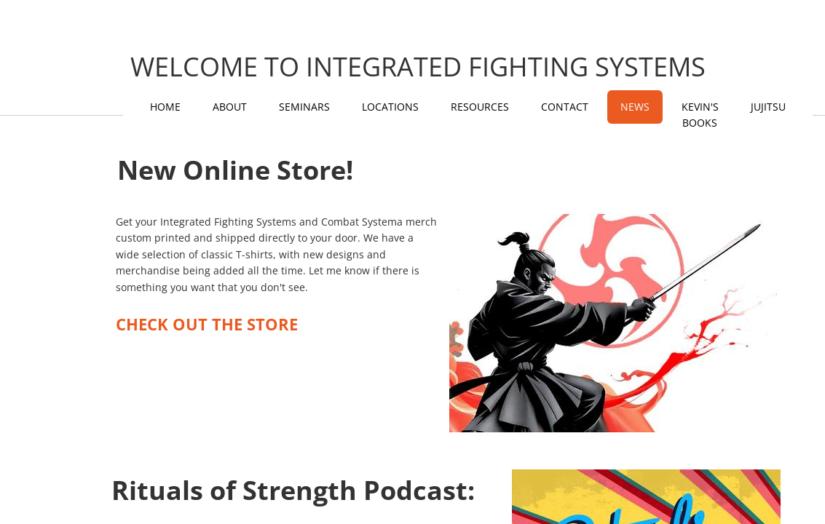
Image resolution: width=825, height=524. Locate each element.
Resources (480, 107)
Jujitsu (768, 107)
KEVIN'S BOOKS (700, 115)
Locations (390, 107)
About (230, 107)
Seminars (304, 107)
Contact (564, 107)
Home (165, 107)
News (635, 107)
